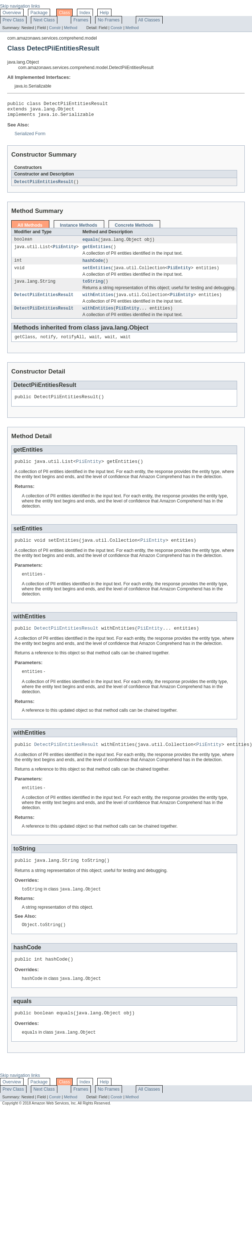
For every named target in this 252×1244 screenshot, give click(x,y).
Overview (12, 12)
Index (85, 12)
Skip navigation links (20, 6)
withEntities (97, 302)
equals (90, 243)
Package (39, 12)
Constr (55, 27)
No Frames (108, 20)
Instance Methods (78, 228)
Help (104, 12)
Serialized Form (30, 137)
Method (70, 27)
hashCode (92, 265)
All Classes (149, 20)
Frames (80, 20)
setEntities (96, 273)
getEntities (96, 251)
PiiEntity (64, 251)
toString (92, 288)
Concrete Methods (134, 228)
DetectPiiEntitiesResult (43, 185)
